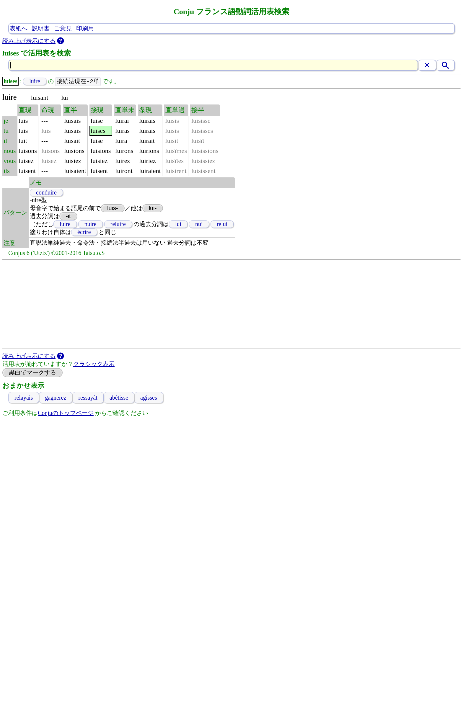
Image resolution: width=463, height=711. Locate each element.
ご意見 (63, 28)
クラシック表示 (94, 364)
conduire (46, 192)
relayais (23, 398)
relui (222, 224)
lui (178, 224)
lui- (153, 208)
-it (68, 216)
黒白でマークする (32, 373)
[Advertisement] (231, 304)
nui (199, 224)
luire (34, 81)
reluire (118, 224)
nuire (90, 224)
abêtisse (119, 398)
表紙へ (18, 28)
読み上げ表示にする (29, 40)
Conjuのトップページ (66, 413)
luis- (112, 208)
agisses (148, 398)
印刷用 (85, 28)
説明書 (41, 28)
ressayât (87, 398)
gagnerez (55, 398)
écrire (84, 232)
